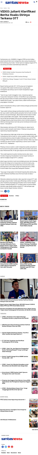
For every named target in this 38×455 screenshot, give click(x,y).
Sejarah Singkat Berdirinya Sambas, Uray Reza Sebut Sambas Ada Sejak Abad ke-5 (15, 333)
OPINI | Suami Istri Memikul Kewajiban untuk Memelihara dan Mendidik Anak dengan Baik (15, 365)
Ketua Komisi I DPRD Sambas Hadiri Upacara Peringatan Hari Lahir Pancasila (9, 265)
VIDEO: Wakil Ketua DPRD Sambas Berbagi (15, 76)
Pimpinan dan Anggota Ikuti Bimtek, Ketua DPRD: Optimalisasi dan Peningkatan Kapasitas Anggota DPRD (16, 382)
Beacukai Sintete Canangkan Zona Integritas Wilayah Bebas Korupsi (13, 410)
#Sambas (11, 195)
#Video (17, 195)
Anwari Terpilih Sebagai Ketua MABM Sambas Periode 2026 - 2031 (15, 357)
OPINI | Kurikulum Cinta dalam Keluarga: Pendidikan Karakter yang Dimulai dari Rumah (28, 245)
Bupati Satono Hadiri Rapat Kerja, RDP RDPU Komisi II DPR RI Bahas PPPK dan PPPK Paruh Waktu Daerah (28, 223)
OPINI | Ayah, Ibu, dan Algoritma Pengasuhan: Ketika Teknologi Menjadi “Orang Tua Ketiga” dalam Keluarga (15, 350)
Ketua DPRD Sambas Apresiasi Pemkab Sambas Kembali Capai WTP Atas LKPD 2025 (27, 266)
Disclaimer (14, 452)
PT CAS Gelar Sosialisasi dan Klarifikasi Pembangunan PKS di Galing (13, 341)
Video (9, 8)
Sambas (5, 8)
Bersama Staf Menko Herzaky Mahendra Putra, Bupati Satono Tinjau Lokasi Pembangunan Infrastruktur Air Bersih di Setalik (8, 246)
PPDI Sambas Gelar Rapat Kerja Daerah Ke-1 (12, 399)
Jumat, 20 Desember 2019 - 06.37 (6, 22)
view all (35, 429)
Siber (8, 452)
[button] (36, 1)
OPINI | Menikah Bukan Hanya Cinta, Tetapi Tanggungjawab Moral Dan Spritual (14, 389)
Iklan (19, 452)
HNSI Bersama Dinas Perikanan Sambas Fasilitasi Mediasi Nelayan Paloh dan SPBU (8, 223)
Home (1, 8)
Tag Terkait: (4, 195)
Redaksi (3, 452)
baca (27, 22)
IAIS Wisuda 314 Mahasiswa (8, 419)
